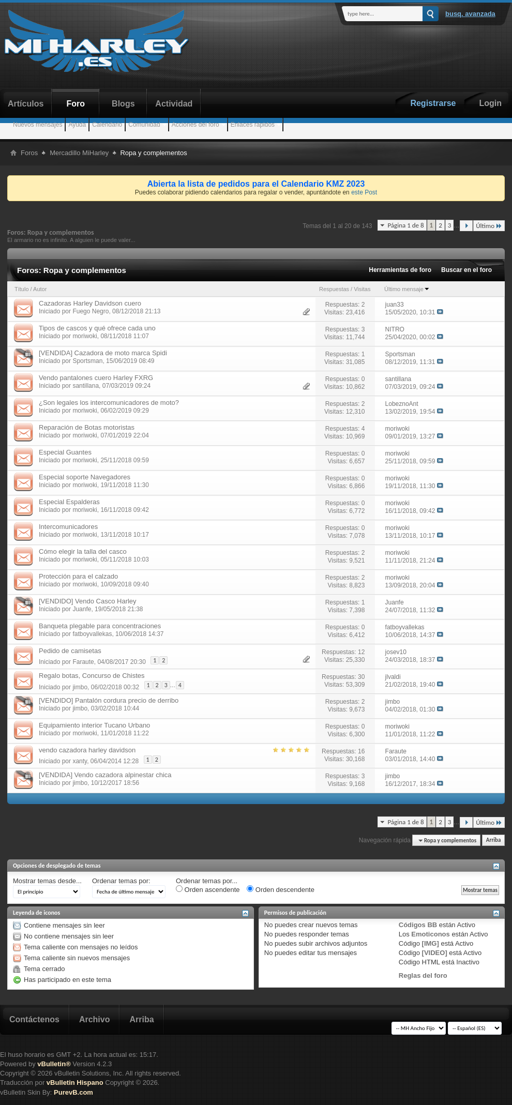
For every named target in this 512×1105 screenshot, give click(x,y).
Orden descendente (280, 889)
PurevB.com (73, 1092)
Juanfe (81, 609)
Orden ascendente (208, 889)
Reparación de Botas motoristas (86, 427)
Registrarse (433, 103)
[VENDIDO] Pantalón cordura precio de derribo (108, 700)
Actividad (173, 103)
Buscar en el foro (466, 270)
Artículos (25, 103)
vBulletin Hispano (75, 1082)
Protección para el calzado (78, 576)
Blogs (123, 103)
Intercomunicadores (68, 527)
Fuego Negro (90, 311)
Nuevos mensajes (37, 124)
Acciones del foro (195, 124)
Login (490, 103)
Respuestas (334, 289)
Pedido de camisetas (70, 651)
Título (21, 289)
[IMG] (430, 943)
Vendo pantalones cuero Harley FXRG (96, 378)
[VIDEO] (434, 953)
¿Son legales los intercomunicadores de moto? (109, 402)
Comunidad (144, 124)
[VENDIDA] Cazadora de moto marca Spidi (103, 353)
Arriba (493, 840)
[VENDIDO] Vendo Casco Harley (88, 601)
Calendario (107, 124)
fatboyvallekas (92, 634)
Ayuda (77, 124)
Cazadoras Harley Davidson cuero (90, 303)
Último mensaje (407, 289)
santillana (85, 385)
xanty (79, 761)
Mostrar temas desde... (47, 881)
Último (489, 226)
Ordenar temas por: (121, 881)
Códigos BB (418, 925)
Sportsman (87, 361)
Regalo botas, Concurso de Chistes (92, 675)
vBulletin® (53, 1064)
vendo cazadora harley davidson (87, 750)
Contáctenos (34, 1019)
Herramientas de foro (400, 270)
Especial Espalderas (69, 502)
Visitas (362, 289)
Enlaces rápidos (253, 124)
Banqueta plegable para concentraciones (100, 626)
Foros (29, 153)
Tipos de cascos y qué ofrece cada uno (97, 328)
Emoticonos (430, 934)
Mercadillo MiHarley (79, 153)
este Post (364, 192)
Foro (76, 103)
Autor (40, 289)
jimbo (79, 686)
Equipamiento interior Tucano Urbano (94, 725)
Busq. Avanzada (470, 14)
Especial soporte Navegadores (84, 477)
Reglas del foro (423, 975)
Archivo (94, 1019)
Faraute (83, 661)
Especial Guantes (65, 452)
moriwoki (84, 336)
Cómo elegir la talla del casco (83, 551)
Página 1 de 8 (405, 225)
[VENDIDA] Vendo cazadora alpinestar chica (105, 775)
